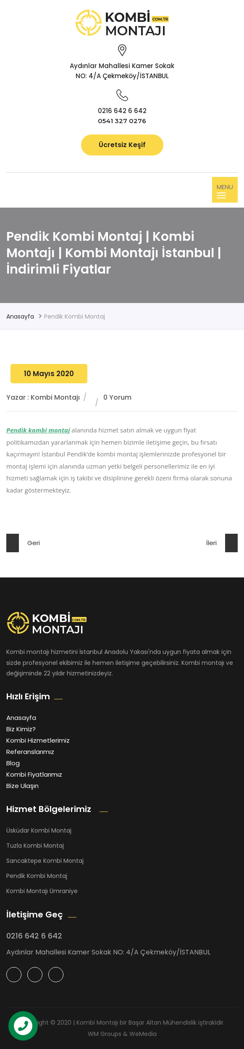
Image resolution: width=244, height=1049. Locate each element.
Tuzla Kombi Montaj (35, 845)
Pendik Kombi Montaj (36, 876)
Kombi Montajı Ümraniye (42, 891)
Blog (13, 763)
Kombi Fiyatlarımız (34, 774)
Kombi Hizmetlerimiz (38, 740)
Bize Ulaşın (22, 785)
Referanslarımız (30, 751)
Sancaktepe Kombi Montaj (45, 861)
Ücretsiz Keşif (122, 145)
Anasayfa (20, 316)
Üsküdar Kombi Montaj (38, 830)
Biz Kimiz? (21, 729)
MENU (225, 190)
